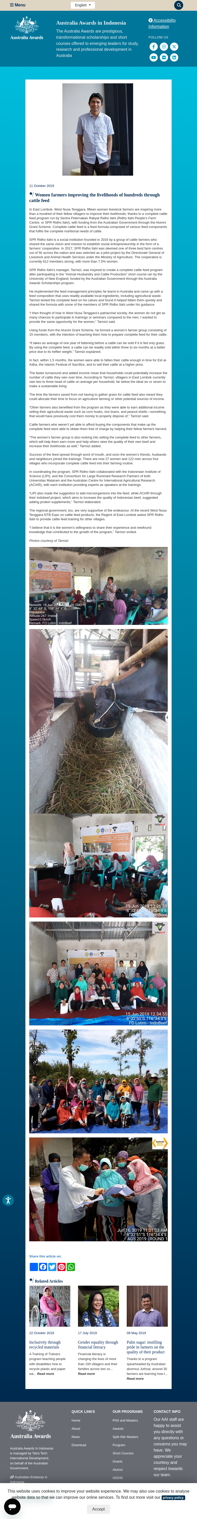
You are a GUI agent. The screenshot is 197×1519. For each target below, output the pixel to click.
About (76, 1429)
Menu (17, 5)
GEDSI (118, 1478)
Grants (117, 1461)
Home (76, 1420)
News (76, 1437)
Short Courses (123, 1453)
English (81, 5)
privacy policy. (173, 1498)
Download (79, 1445)
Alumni (118, 1470)
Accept (98, 1509)
